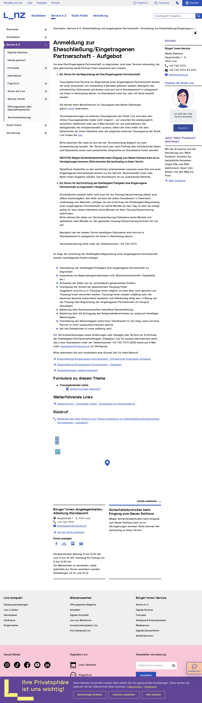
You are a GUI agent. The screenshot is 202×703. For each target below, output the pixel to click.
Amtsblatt (75, 610)
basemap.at (155, 496)
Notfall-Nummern (144, 636)
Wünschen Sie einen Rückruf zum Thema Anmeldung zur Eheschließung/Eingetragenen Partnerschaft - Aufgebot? (108, 421)
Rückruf (60, 412)
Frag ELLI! (13, 83)
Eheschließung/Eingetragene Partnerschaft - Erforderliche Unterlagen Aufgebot (104, 359)
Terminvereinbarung (19, 117)
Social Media (12, 654)
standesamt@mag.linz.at (74, 346)
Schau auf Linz (16, 91)
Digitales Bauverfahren (147, 631)
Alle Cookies (153, 695)
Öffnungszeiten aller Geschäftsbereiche (20, 108)
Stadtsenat (9, 620)
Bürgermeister (11, 625)
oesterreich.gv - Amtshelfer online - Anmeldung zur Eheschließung (96, 403)
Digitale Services (17, 52)
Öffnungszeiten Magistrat (83, 605)
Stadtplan (42, 3)
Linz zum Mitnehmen (80, 620)
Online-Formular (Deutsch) (85, 388)
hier (80, 135)
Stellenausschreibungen (16, 605)
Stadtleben (38, 15)
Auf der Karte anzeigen (70, 532)
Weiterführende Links (73, 397)
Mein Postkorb (177, 180)
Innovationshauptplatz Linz (84, 625)
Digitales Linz (79, 654)
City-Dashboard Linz (80, 631)
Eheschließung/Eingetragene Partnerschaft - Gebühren (89, 364)
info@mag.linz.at (178, 74)
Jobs (29, 3)
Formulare (13, 68)
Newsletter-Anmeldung (151, 654)
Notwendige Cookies (89, 695)
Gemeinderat (10, 615)
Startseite (12, 29)
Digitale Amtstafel (79, 615)
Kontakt (56, 3)
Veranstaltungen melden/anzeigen (77, 370)
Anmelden (146, 675)
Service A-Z (58, 15)
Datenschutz (134, 686)
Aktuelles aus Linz (13, 3)
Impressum (150, 686)
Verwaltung (100, 15)
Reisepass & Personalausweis (151, 620)
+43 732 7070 (177, 65)
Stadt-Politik (79, 15)
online (71, 108)
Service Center (16, 99)
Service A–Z (142, 605)
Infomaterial (14, 75)
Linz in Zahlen (11, 610)
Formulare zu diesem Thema (79, 378)
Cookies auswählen (124, 695)
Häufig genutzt (17, 60)
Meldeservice (142, 625)
